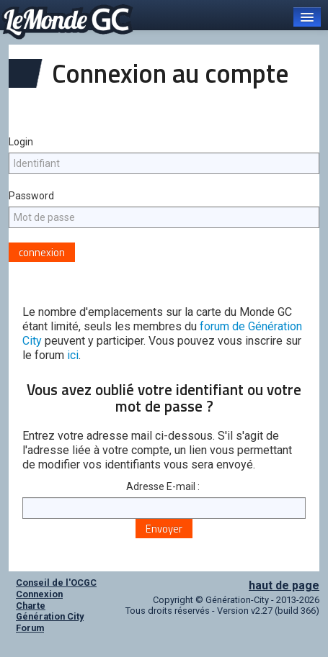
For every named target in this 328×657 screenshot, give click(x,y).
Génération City (50, 616)
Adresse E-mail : (164, 486)
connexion (42, 252)
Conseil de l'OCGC (56, 582)
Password (31, 195)
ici (73, 355)
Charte (30, 605)
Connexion (39, 594)
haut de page (284, 585)
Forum (30, 627)
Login (21, 142)
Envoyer (164, 528)
